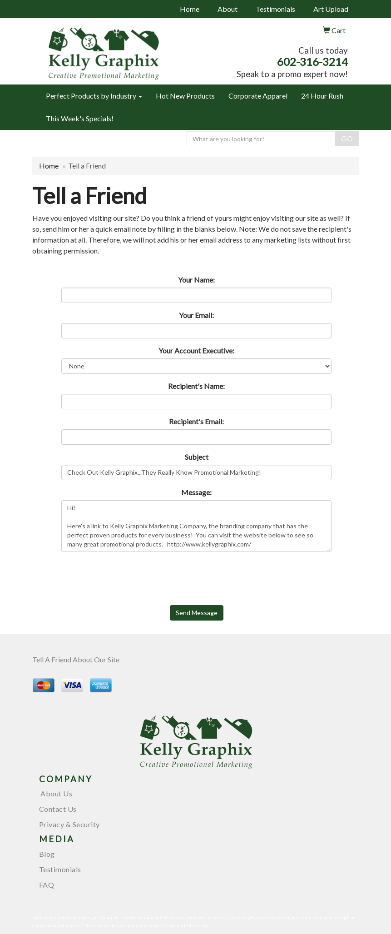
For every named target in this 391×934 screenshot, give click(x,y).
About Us (56, 793)
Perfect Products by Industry (94, 95)
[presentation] (130, 576)
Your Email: (196, 315)
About (228, 9)
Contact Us (58, 809)
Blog (47, 854)
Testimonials (275, 9)
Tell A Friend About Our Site (75, 659)
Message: (196, 492)
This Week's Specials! (80, 118)
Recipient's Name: (196, 386)
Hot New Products (185, 95)
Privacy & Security (69, 824)
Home (189, 9)
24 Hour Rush (322, 95)
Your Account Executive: (196, 350)
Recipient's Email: (196, 421)
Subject (196, 456)
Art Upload (330, 9)
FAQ (46, 884)
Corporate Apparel (257, 95)
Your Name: (196, 279)
